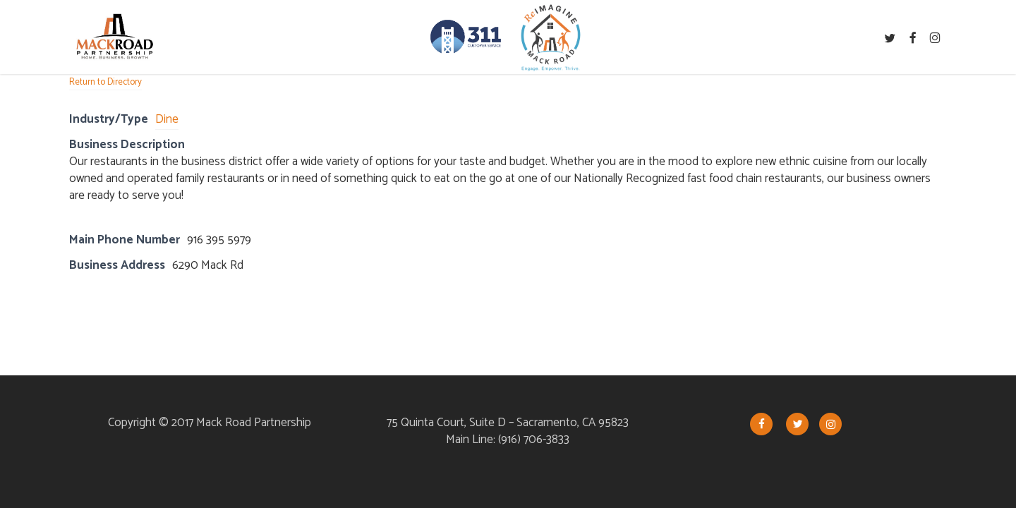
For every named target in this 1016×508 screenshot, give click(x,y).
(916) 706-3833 (533, 439)
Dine (167, 119)
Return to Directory (105, 82)
